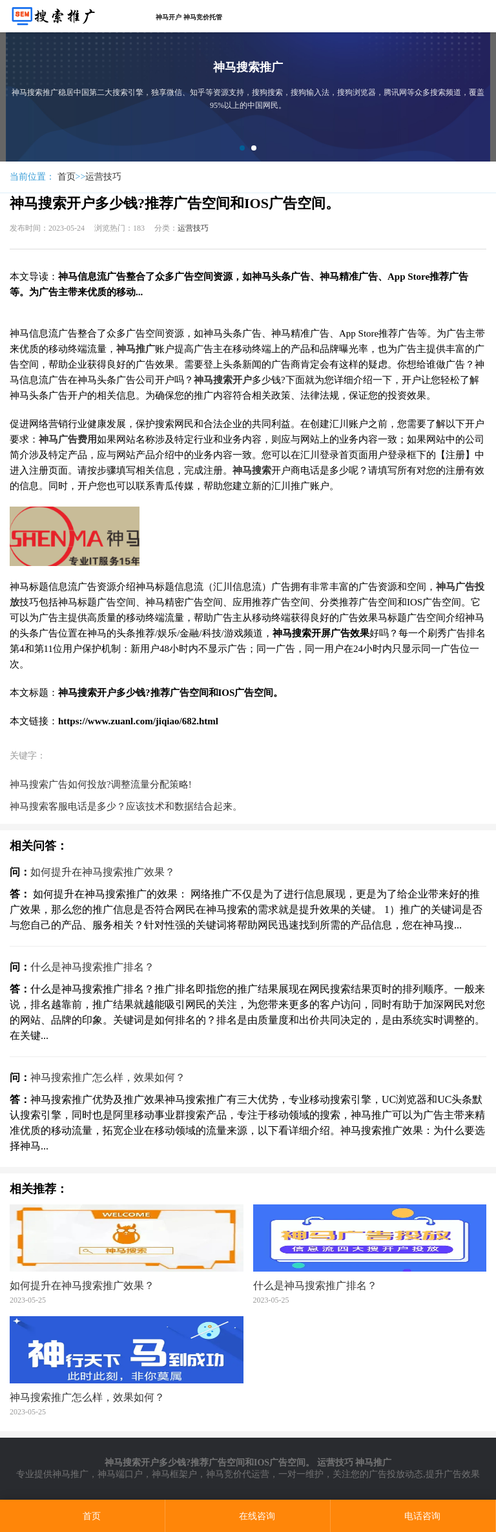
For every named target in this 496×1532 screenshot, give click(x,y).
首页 (66, 177)
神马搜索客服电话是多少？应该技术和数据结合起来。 (126, 806)
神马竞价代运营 (237, 1474)
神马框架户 (174, 1474)
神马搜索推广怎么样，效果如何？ (107, 1077)
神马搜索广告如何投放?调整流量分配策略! (101, 784)
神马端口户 (120, 1474)
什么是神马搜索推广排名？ (92, 966)
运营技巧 (103, 177)
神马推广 (70, 1474)
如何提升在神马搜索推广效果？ (102, 871)
